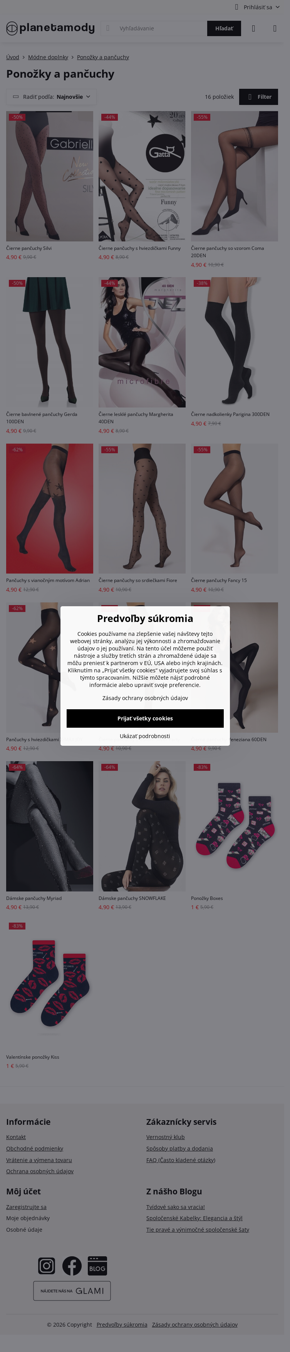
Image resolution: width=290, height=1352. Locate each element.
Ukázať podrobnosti (145, 736)
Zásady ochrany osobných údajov (145, 698)
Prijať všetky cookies (145, 718)
